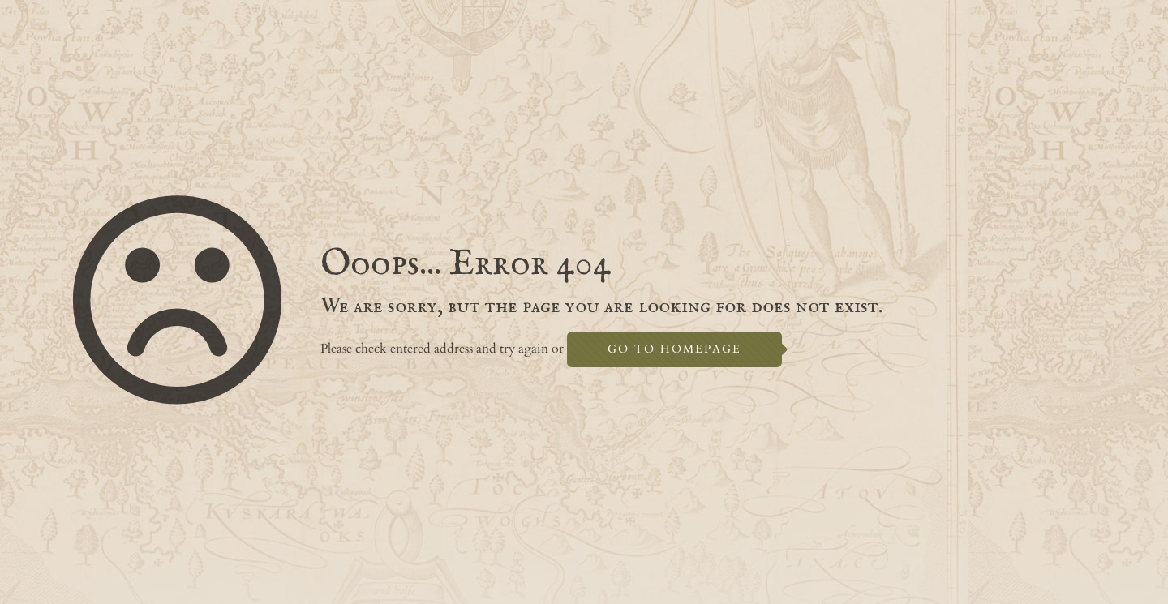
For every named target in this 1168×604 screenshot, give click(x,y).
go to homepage (674, 349)
